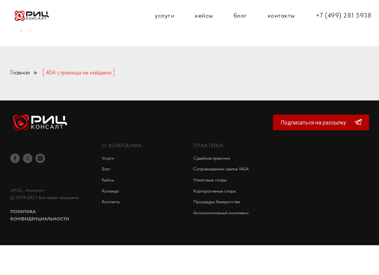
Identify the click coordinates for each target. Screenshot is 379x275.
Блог (106, 168)
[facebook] (15, 158)
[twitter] (27, 158)
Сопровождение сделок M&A (221, 168)
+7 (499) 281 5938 (344, 23)
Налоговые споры (210, 180)
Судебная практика (211, 158)
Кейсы (108, 180)
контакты (281, 23)
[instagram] (40, 158)
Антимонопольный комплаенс (221, 212)
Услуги (108, 158)
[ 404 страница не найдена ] (78, 72)
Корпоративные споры (214, 191)
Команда (110, 191)
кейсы (204, 23)
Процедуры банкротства (216, 201)
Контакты (111, 201)
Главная (20, 72)
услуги (164, 23)
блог (240, 23)
